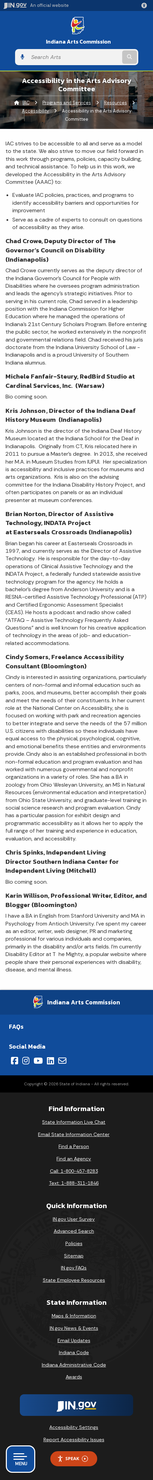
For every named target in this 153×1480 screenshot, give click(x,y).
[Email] (62, 1061)
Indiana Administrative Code (74, 1365)
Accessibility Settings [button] (73, 1427)
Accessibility (35, 111)
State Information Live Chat (73, 1122)
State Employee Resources (74, 1280)
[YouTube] (38, 1061)
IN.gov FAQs (74, 1268)
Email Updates (74, 1340)
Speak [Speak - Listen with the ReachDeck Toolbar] (72, 1458)
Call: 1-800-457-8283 (74, 1171)
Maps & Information (74, 1316)
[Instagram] (25, 1061)
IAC (26, 103)
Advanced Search (74, 1231)
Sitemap (74, 1256)
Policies (73, 1243)
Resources (115, 103)
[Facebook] (14, 1061)
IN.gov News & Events (74, 1328)
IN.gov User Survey (74, 1219)
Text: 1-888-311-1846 (74, 1183)
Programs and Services (66, 103)
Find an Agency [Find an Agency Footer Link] (73, 1159)
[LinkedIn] (50, 1061)
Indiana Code (74, 1352)
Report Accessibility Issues (73, 1439)
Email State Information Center (74, 1134)
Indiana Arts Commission (78, 41)
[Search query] (74, 57)
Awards (74, 1377)
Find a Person (74, 1146)
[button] (145, 5)
